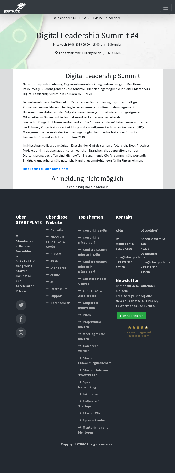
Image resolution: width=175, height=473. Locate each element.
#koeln (72, 187)
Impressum (56, 289)
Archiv (53, 275)
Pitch (84, 315)
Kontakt (54, 229)
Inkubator (88, 394)
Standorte (56, 267)
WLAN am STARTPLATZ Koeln (55, 241)
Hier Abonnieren (131, 315)
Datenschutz (58, 303)
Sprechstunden (92, 420)
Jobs (52, 260)
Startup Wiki (89, 413)
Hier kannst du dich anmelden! (45, 169)
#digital (84, 187)
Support (54, 296)
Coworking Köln (92, 230)
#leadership (99, 187)
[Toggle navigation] (166, 8)
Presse (53, 253)
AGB (51, 282)
